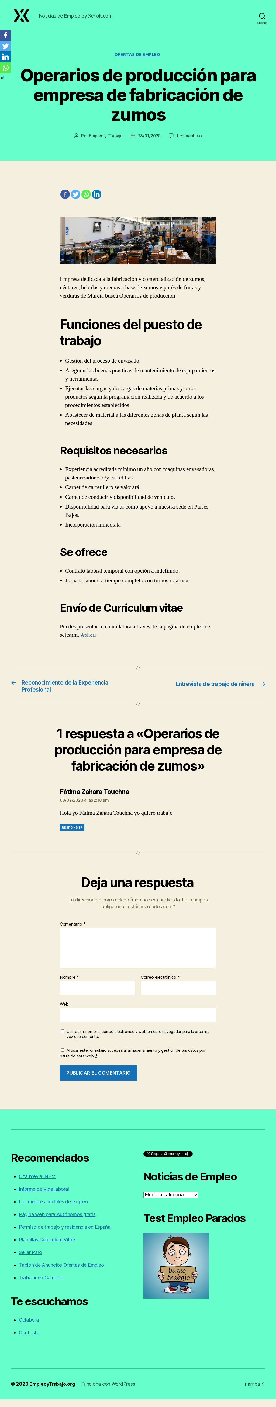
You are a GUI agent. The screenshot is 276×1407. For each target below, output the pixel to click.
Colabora (29, 1328)
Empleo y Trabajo (105, 142)
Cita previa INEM (37, 1184)
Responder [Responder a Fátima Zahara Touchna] (72, 836)
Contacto (29, 1340)
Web (64, 1012)
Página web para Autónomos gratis (57, 1222)
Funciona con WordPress (110, 1392)
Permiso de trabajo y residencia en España (65, 1235)
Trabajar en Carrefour (42, 1285)
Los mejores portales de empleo (53, 1209)
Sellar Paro (30, 1260)
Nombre (69, 985)
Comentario (73, 932)
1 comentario (190, 142)
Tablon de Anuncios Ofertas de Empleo (61, 1273)
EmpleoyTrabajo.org (53, 1392)
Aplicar (89, 641)
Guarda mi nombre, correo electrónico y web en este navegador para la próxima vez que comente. (138, 1042)
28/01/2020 (149, 142)
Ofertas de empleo (138, 60)
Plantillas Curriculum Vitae (47, 1247)
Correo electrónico (160, 985)
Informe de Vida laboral (44, 1197)
